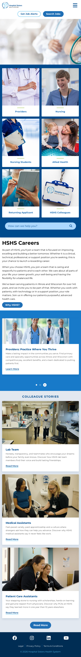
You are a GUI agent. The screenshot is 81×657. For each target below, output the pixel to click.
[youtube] (66, 638)
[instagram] (32, 638)
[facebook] (14, 638)
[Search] (71, 226)
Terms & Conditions (53, 646)
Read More (40, 625)
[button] (36, 385)
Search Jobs (53, 14)
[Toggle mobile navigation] (75, 5)
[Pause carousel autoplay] (45, 385)
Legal (20, 646)
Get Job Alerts (29, 14)
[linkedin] (49, 638)
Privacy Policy (33, 646)
